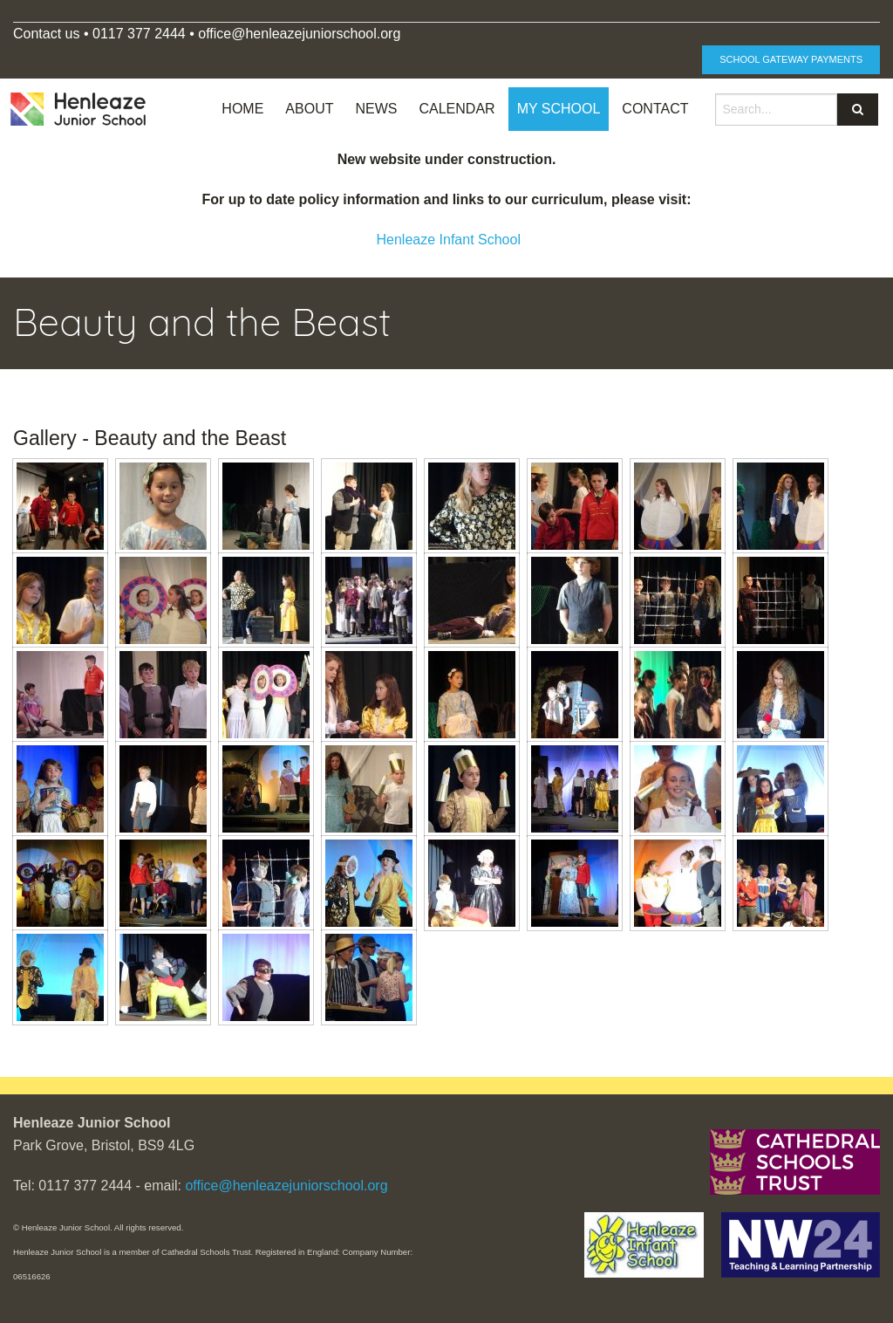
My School (559, 108)
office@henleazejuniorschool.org (286, 1185)
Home (242, 108)
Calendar (456, 108)
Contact (655, 108)
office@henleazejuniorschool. (289, 33)
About (309, 108)
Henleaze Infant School (449, 239)
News (376, 108)
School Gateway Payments (790, 59)
